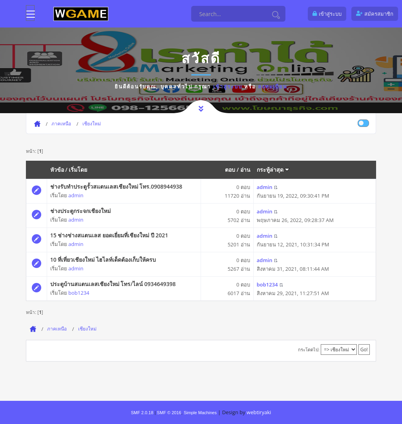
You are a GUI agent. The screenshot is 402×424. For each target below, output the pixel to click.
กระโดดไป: (309, 349)
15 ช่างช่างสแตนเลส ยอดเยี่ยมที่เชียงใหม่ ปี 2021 (109, 235)
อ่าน (245, 169)
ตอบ (230, 169)
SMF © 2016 (169, 412)
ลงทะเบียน (272, 86)
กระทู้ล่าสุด (273, 169)
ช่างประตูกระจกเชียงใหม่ (80, 211)
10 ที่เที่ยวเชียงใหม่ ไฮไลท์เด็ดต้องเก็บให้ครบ (103, 259)
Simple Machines (200, 412)
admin (75, 195)
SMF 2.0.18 (142, 412)
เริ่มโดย (78, 169)
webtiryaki (259, 412)
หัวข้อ (57, 169)
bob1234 (78, 292)
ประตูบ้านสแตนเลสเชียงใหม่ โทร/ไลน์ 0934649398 (113, 284)
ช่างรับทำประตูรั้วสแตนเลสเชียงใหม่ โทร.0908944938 (116, 186)
